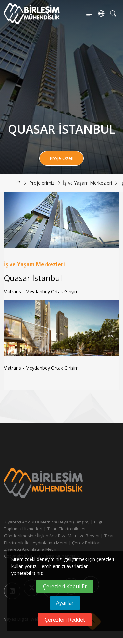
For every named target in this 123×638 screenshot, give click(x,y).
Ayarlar (65, 602)
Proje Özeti (61, 158)
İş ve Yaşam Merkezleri (87, 183)
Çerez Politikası (87, 543)
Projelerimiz (41, 183)
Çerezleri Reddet (65, 619)
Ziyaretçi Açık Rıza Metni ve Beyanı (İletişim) (46, 522)
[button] (111, 328)
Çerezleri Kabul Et (65, 586)
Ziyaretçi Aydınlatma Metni (30, 549)
